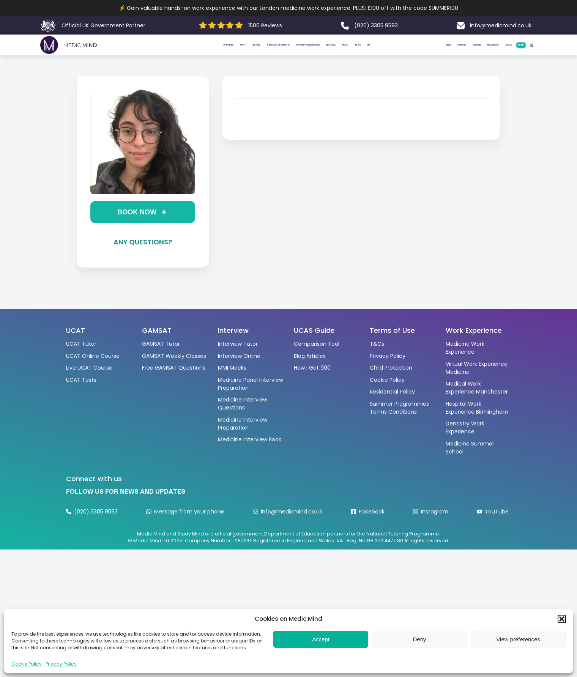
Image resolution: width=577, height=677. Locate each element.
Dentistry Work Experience (465, 443)
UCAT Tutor (81, 360)
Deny (419, 639)
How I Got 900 (312, 383)
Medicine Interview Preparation (242, 439)
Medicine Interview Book (249, 455)
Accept (320, 639)
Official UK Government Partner (103, 25)
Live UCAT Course (89, 383)
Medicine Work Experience (465, 364)
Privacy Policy (61, 664)
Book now (136, 228)
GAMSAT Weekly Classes (174, 372)
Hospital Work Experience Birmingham (477, 423)
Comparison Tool (316, 360)
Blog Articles (310, 372)
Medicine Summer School (470, 463)
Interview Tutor (238, 360)
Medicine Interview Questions (242, 419)
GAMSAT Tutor (161, 360)
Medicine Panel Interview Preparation (250, 400)
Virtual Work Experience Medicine (477, 384)
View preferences (518, 639)
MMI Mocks (232, 383)
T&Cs (377, 360)
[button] (562, 619)
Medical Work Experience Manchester (477, 403)
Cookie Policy (26, 664)
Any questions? (143, 258)
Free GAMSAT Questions (173, 383)
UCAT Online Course (93, 372)
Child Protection (391, 383)
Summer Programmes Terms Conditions (399, 423)
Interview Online (239, 372)
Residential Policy (392, 407)
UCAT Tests (81, 396)
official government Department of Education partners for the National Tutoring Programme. (327, 550)
